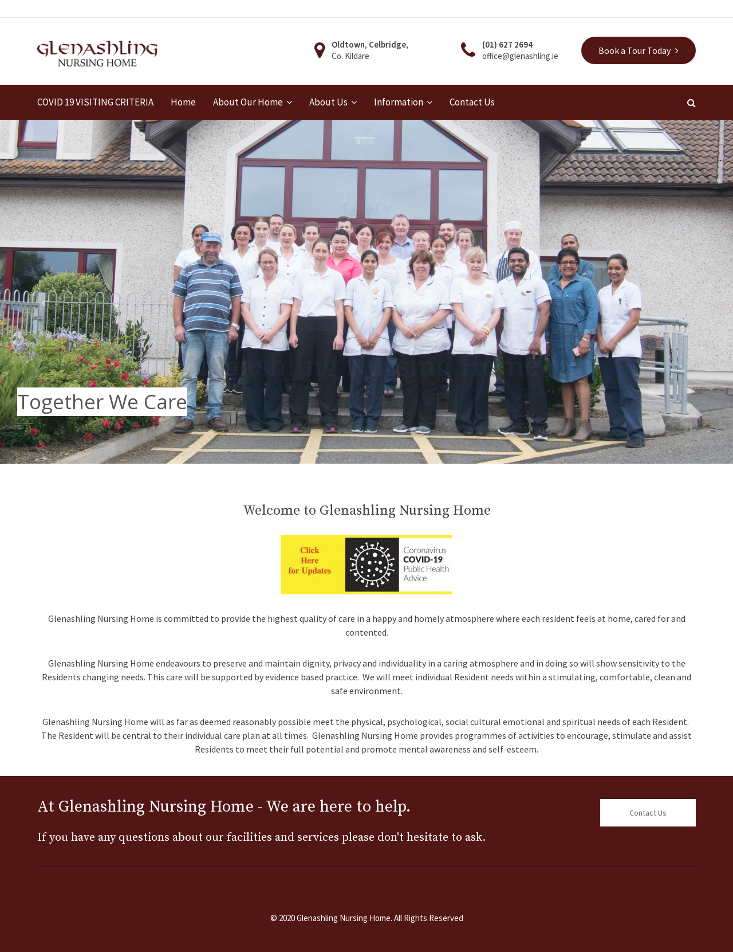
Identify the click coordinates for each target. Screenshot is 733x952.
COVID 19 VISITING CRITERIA (95, 102)
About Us (328, 102)
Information (398, 102)
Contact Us (472, 102)
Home (183, 102)
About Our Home (248, 102)
